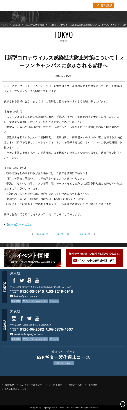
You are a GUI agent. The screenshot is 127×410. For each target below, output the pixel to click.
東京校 (16, 24)
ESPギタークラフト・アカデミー (14, 5)
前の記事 (43, 234)
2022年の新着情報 (34, 24)
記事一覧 (63, 234)
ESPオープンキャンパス (35, 301)
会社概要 (9, 384)
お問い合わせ (75, 384)
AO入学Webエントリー (17, 389)
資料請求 (92, 384)
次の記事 (84, 234)
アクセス (54, 301)
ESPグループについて (31, 384)
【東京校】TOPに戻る (19, 224)
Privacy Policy (35, 407)
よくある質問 (55, 384)
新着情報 (15, 301)
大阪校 (15, 311)
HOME (4, 24)
